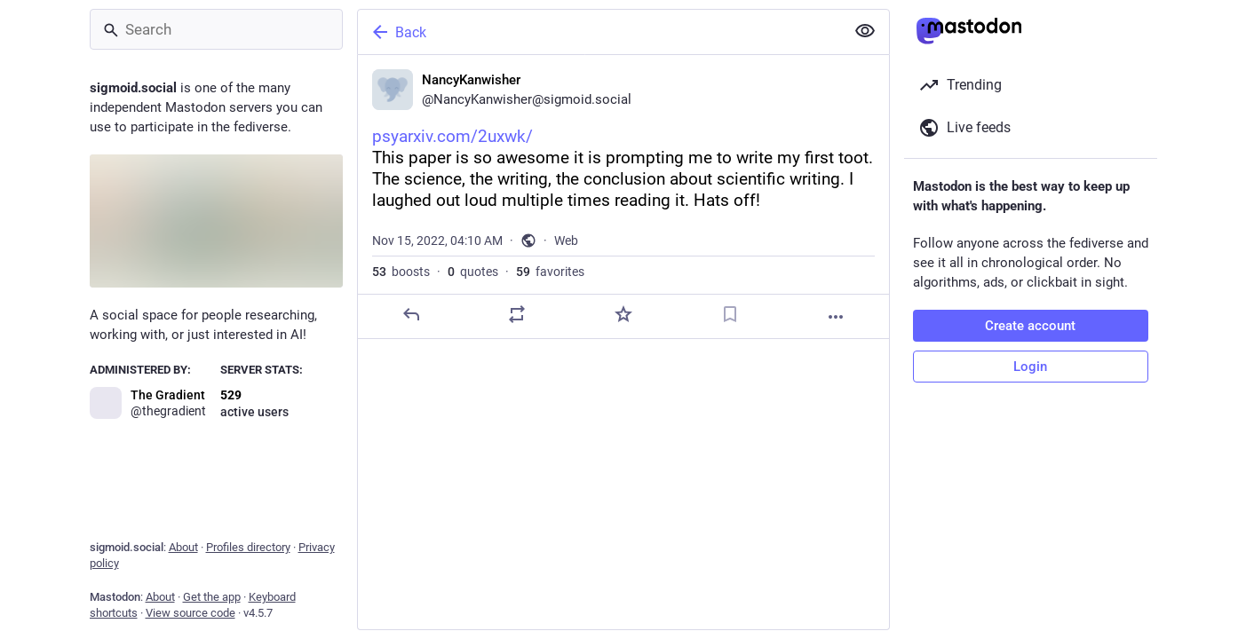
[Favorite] (622, 314)
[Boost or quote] (517, 314)
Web (566, 240)
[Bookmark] (729, 314)
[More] (835, 316)
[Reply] (410, 314)
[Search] (216, 29)
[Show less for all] (865, 31)
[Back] (599, 32)
